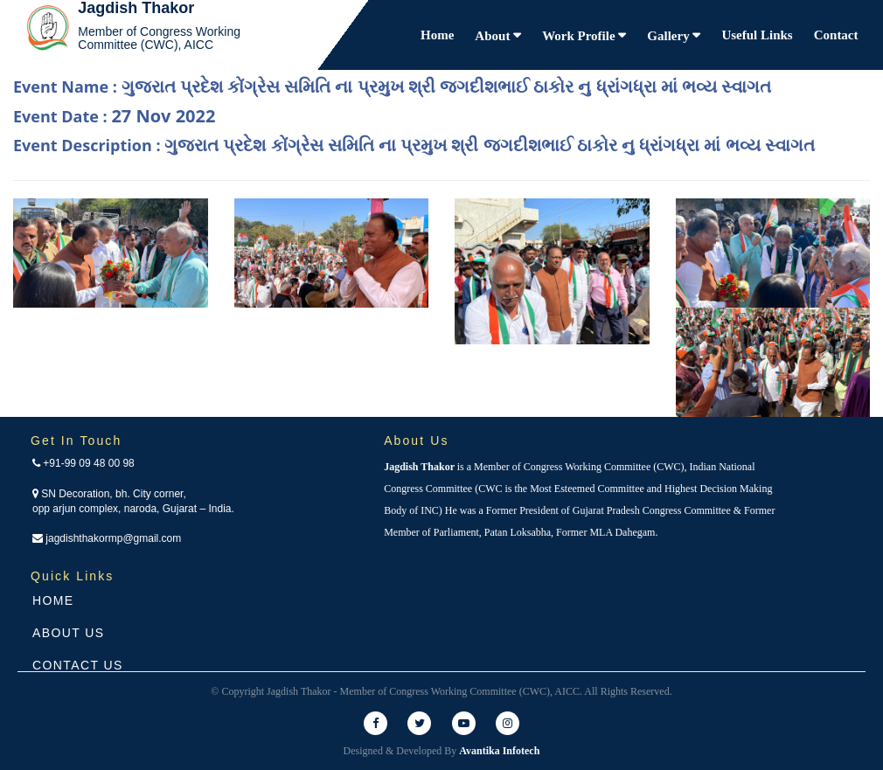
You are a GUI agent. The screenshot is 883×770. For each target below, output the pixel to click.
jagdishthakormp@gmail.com (106, 538)
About (494, 36)
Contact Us (77, 665)
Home (437, 35)
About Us (68, 633)
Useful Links (756, 35)
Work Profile (580, 36)
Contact (836, 35)
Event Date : (114, 116)
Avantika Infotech (499, 751)
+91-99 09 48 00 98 (83, 463)
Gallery (669, 36)
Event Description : (414, 144)
